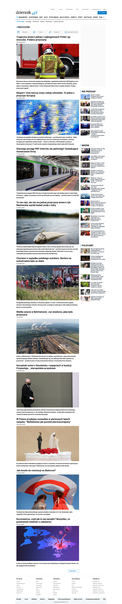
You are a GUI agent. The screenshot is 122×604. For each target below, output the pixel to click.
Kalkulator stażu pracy (98, 585)
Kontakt (18, 599)
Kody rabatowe (57, 583)
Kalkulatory (96, 579)
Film (54, 591)
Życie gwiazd (56, 589)
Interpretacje (19, 591)
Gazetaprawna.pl (20, 583)
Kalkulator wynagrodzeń (99, 592)
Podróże (38, 592)
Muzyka (55, 592)
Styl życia (74, 592)
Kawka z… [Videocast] (46, 21)
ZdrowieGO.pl (85, 9)
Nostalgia (28, 21)
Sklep (104, 9)
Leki (73, 585)
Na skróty (19, 579)
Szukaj (102, 13)
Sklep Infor (19, 592)
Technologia (39, 583)
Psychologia (75, 591)
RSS (104, 599)
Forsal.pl (18, 587)
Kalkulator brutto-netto (98, 591)
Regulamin (51, 599)
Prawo (73, 581)
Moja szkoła (56, 587)
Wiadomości (39, 587)
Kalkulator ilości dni (97, 583)
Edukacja (55, 585)
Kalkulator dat (96, 581)
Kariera (42, 599)
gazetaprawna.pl (96, 9)
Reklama (34, 599)
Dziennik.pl (39, 579)
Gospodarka (39, 585)
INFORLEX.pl (69, 9)
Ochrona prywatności (64, 599)
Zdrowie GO (35, 21)
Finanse (74, 583)
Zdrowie (38, 591)
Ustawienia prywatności (93, 599)
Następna (73, 571)
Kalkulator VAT (96, 587)
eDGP (17, 585)
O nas (26, 599)
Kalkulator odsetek (97, 589)
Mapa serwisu (78, 599)
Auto (37, 581)
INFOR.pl (53, 9)
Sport (37, 589)
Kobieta (55, 581)
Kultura (55, 594)
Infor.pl (18, 581)
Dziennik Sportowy (58, 21)
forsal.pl (61, 9)
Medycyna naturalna (77, 587)
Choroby (74, 589)
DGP (77, 9)
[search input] (87, 12)
